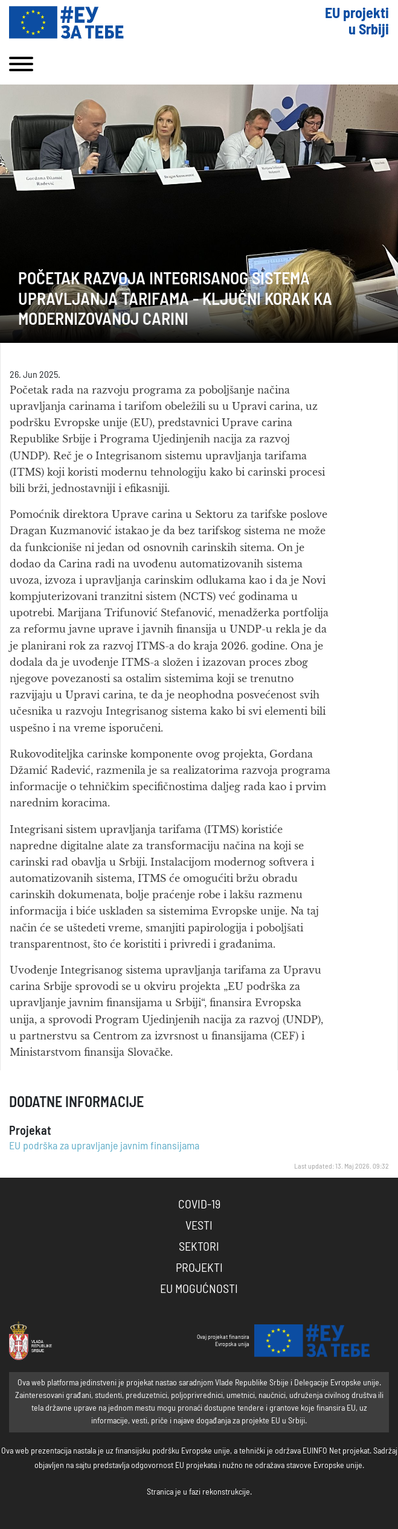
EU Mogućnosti (199, 1289)
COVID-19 (199, 1205)
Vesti (199, 1226)
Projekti (199, 1268)
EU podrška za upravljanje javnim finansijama (104, 1146)
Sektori (199, 1247)
